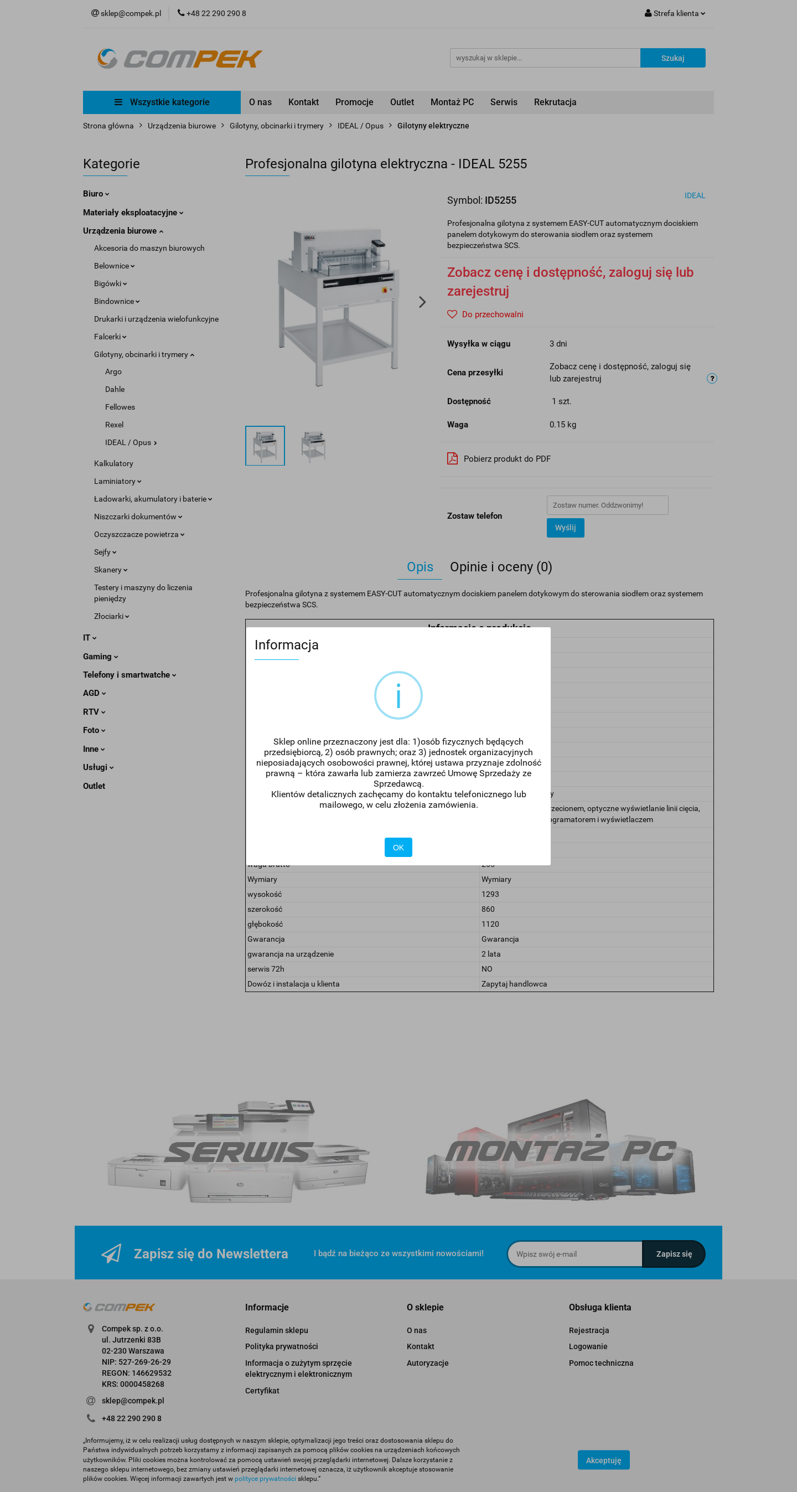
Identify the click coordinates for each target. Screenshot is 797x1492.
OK (398, 847)
